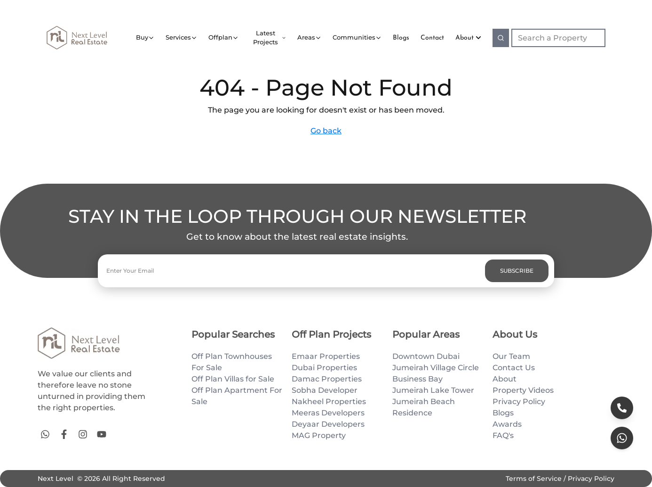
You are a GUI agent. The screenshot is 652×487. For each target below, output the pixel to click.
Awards (507, 424)
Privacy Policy (519, 401)
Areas (306, 37)
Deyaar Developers (328, 424)
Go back (326, 130)
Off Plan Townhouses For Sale (231, 362)
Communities (354, 37)
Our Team (511, 356)
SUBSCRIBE (516, 270)
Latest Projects (265, 37)
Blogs (503, 412)
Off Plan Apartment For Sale (236, 396)
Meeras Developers (328, 412)
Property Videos (523, 390)
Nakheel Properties (329, 401)
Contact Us (514, 367)
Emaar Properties (326, 356)
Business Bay (417, 378)
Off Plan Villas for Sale (232, 378)
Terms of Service (535, 478)
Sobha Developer (325, 390)
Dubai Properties (324, 367)
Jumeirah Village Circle (435, 367)
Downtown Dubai (426, 356)
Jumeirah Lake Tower (433, 390)
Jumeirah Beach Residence (423, 407)
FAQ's (503, 435)
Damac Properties (327, 378)
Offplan (220, 37)
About (468, 37)
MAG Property (319, 435)
